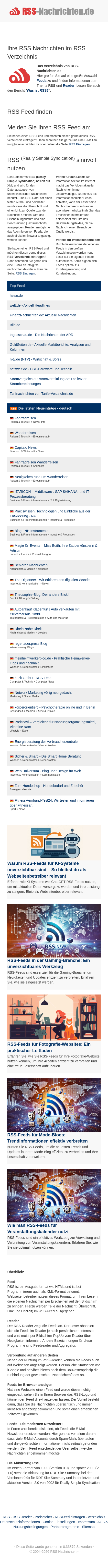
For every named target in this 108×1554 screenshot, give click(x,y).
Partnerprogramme (65, 1527)
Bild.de (15, 325)
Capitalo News (26, 447)
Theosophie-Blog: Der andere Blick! (42, 595)
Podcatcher (43, 1517)
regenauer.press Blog (31, 644)
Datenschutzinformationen (20, 1522)
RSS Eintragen (25, 273)
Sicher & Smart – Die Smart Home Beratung (48, 756)
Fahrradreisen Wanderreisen (36, 462)
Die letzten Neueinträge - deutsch (45, 408)
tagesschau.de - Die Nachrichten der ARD (41, 335)
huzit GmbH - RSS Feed (33, 678)
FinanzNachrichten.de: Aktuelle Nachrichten (43, 315)
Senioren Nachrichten (31, 565)
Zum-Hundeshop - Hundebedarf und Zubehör (49, 786)
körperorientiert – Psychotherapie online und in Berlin (55, 707)
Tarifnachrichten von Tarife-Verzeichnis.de (41, 394)
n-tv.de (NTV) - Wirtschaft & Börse (35, 359)
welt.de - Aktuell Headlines (30, 305)
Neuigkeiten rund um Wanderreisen (41, 477)
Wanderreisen (25, 433)
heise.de (16, 296)
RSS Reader (22, 1517)
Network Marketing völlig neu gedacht (43, 693)
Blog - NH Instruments (31, 531)
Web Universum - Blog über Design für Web (48, 771)
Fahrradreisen (25, 418)
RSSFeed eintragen (70, 1517)
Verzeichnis (96, 1517)
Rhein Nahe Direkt (29, 629)
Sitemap (88, 1527)
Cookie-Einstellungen (59, 1522)
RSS (6, 1517)
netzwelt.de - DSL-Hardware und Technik (41, 369)
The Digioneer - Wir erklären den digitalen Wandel (52, 580)
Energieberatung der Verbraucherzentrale (46, 742)
